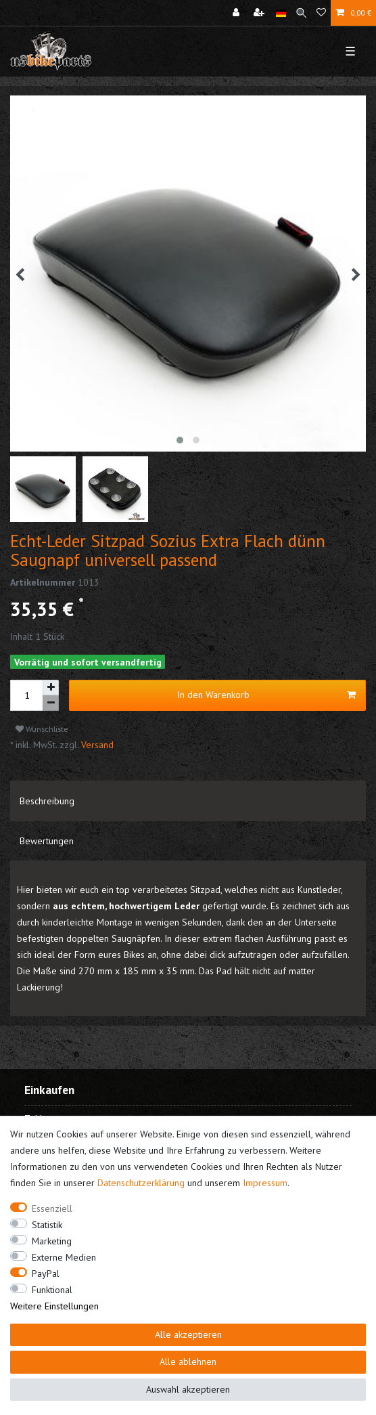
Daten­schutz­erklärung (141, 1183)
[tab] (188, 801)
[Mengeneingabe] (26, 695)
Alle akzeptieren (188, 1334)
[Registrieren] (260, 13)
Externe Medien (64, 1257)
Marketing (52, 1241)
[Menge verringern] (51, 703)
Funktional (52, 1290)
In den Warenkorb (266, 695)
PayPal (46, 1273)
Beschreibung (47, 801)
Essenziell (52, 1208)
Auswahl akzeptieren (188, 1389)
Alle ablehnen (188, 1361)
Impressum (265, 1183)
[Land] (281, 13)
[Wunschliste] (321, 13)
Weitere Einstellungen (54, 1306)
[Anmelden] (237, 13)
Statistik (47, 1225)
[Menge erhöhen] (51, 688)
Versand (96, 745)
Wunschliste (42, 729)
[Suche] (301, 13)
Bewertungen (47, 841)
